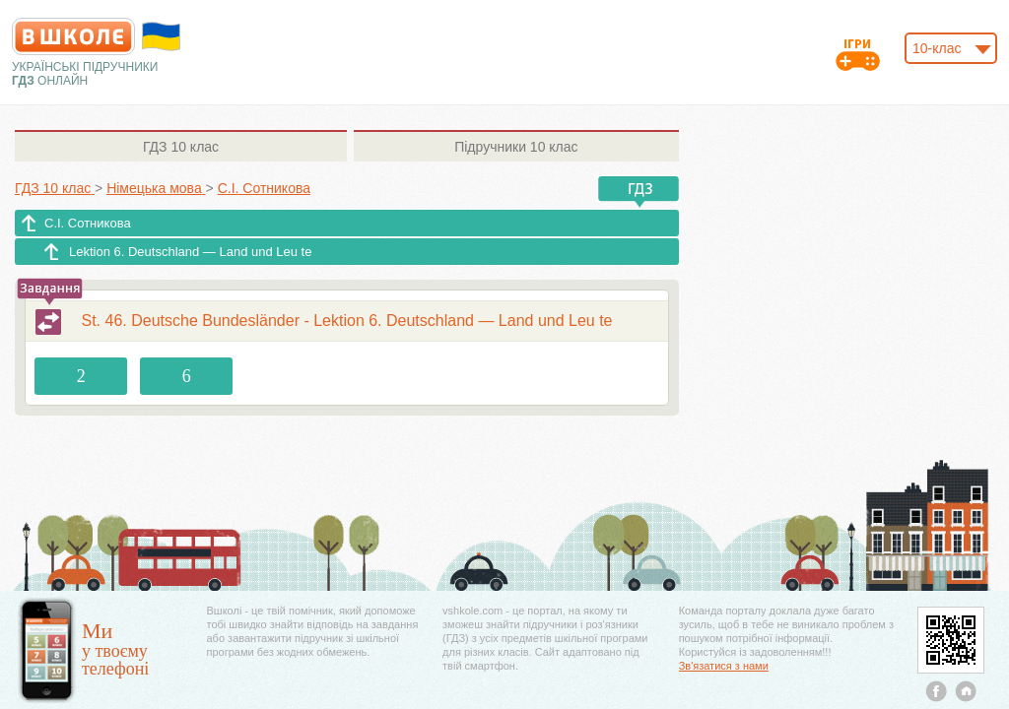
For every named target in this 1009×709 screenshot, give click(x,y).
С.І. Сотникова (87, 223)
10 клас (181, 147)
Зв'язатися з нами (724, 666)
